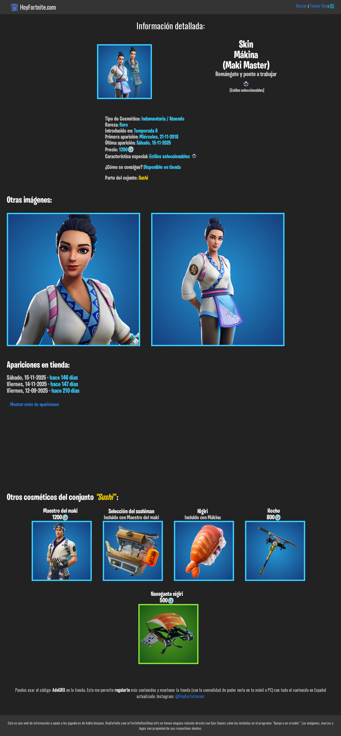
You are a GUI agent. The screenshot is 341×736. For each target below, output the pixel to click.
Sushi (143, 178)
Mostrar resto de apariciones (34, 404)
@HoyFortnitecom (189, 696)
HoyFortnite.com (38, 7)
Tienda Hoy (318, 6)
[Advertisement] (157, 448)
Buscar (301, 6)
